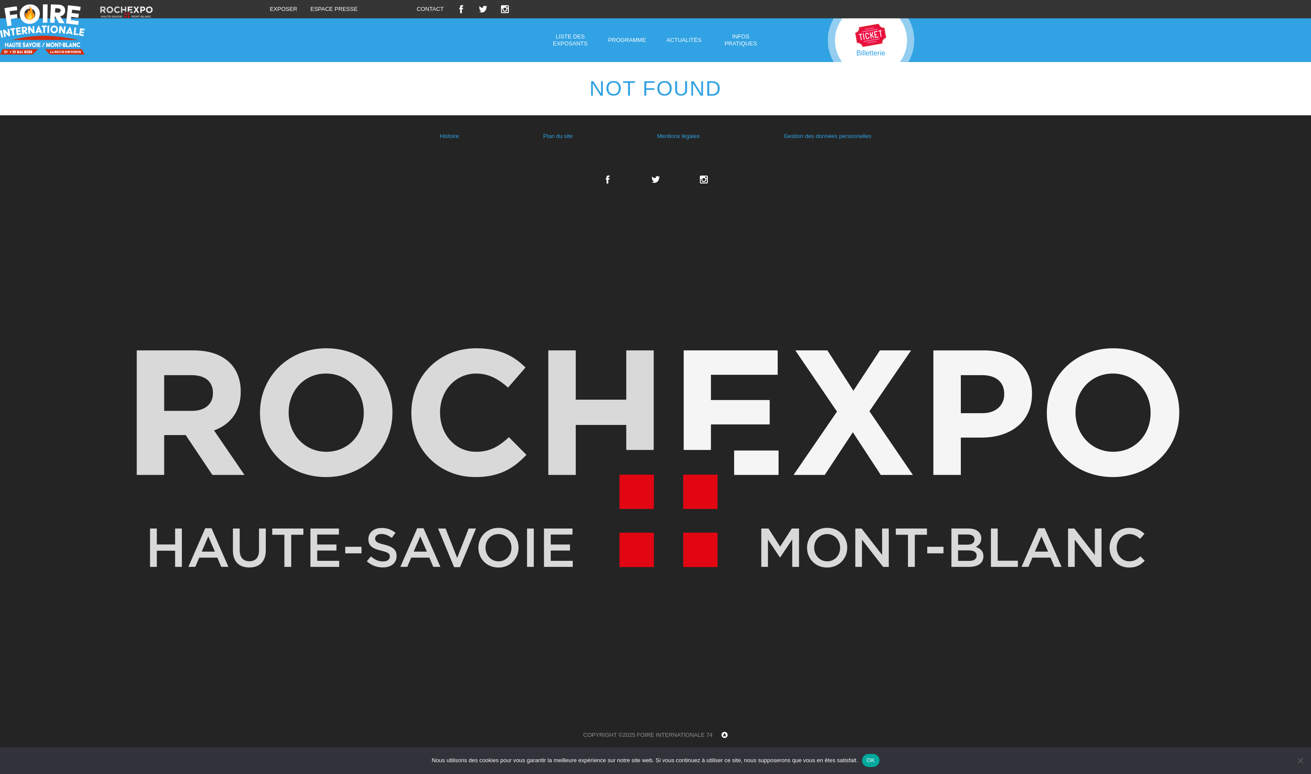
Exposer (283, 9)
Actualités (683, 40)
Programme (627, 40)
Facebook (461, 9)
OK (870, 760)
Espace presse (334, 9)
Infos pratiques (740, 40)
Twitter (483, 9)
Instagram (505, 9)
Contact (430, 9)
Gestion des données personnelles (827, 136)
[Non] (1300, 760)
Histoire (449, 136)
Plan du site (558, 136)
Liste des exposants (570, 40)
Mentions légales (678, 136)
